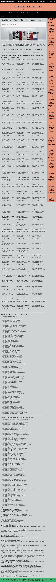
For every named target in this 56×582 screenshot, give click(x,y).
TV (38, 12)
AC (6, 12)
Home (2, 12)
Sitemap (2, 579)
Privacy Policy (12, 579)
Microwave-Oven (31, 12)
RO (7, 16)
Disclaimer (7, 579)
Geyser (50, 12)
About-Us (33, 1)
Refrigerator (12, 12)
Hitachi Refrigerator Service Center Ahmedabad (31, 52)
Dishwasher (43, 12)
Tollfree (20, 1)
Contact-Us (26, 1)
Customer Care (41, 1)
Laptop (17, 16)
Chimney (12, 16)
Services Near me (51, 1)
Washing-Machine (21, 12)
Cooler (2, 16)
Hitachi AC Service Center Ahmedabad (9, 52)
